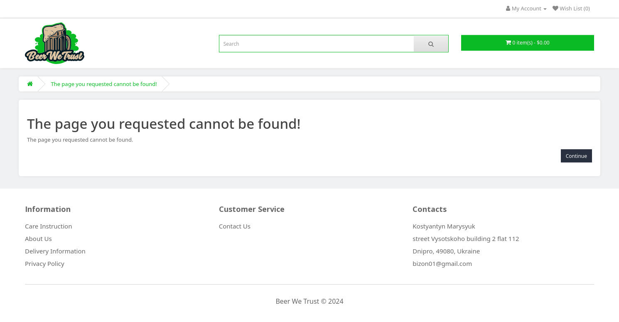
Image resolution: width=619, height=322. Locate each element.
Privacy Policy (44, 263)
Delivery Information (55, 251)
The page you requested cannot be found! (104, 84)
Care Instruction (48, 226)
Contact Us (235, 226)
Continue (576, 156)
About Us (38, 238)
